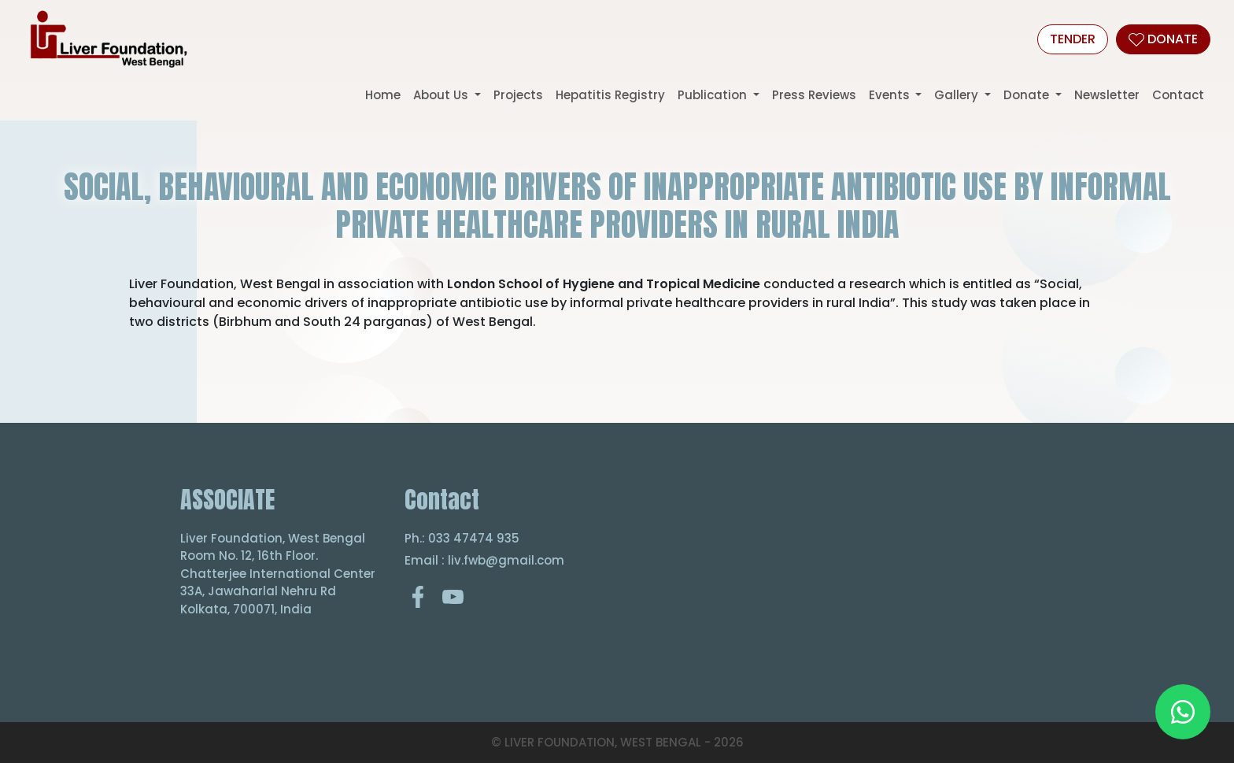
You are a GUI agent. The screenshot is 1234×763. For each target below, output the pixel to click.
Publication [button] (714, 95)
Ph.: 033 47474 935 (462, 538)
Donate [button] (1027, 95)
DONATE (1163, 39)
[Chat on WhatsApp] (1182, 711)
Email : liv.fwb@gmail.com (484, 560)
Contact (1178, 95)
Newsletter (1107, 95)
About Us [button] (442, 95)
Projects (518, 95)
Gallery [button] (957, 95)
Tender (1072, 39)
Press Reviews (814, 95)
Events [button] (891, 95)
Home (383, 95)
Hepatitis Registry (610, 95)
